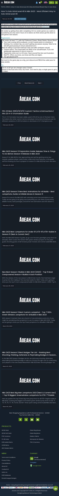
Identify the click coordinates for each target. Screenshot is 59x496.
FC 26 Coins (5, 439)
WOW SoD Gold (6, 433)
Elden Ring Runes (35, 430)
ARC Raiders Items (7, 448)
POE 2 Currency (35, 442)
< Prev (19, 83)
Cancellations (6, 463)
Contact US (5, 469)
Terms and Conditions (8, 457)
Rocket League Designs (9, 478)
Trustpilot (33, 462)
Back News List (29, 83)
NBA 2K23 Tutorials (20, 19)
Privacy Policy (6, 460)
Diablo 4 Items (34, 436)
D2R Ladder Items (7, 442)
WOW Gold (5, 430)
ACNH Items (5, 445)
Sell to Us (4, 472)
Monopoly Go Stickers (37, 439)
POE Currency (6, 436)
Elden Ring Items (35, 433)
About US (4, 466)
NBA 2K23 (46, 27)
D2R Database (6, 475)
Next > (40, 83)
